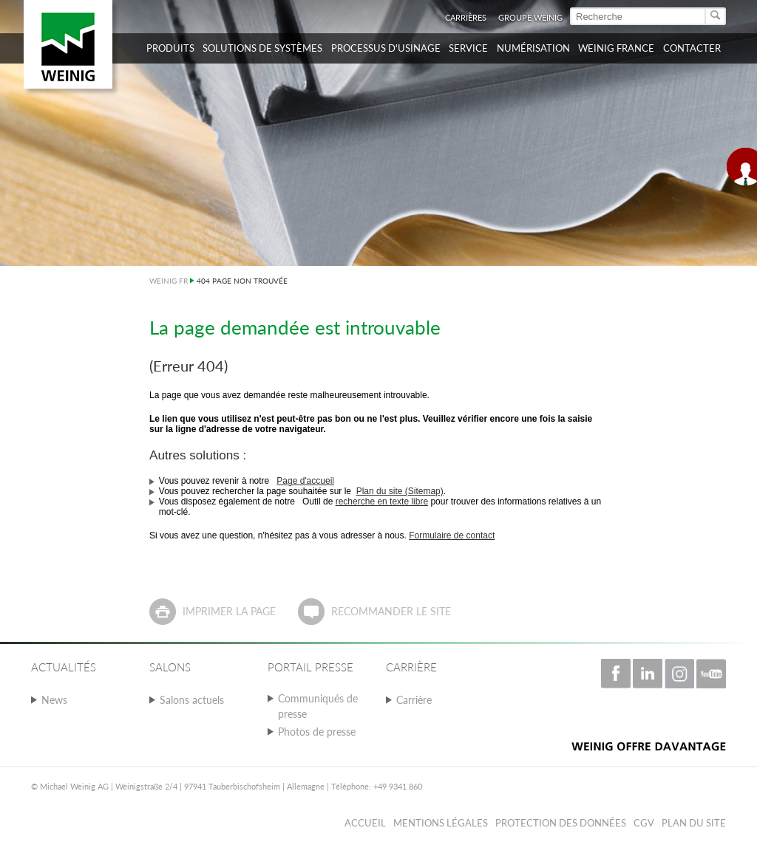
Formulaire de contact (452, 535)
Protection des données (560, 823)
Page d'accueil (305, 481)
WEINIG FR (168, 280)
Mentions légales (440, 823)
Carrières (465, 17)
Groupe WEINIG (530, 17)
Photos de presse (317, 731)
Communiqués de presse (318, 706)
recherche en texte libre (382, 501)
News (54, 700)
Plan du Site (694, 823)
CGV (644, 823)
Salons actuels (192, 700)
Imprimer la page (229, 611)
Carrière (414, 700)
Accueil (365, 823)
